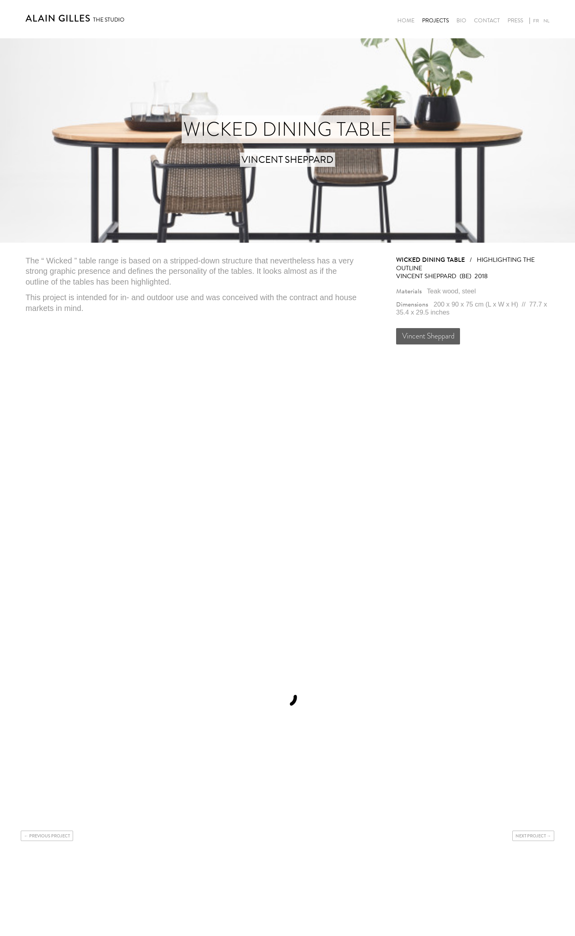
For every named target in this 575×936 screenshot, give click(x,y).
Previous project (49, 836)
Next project (531, 836)
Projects (435, 20)
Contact (487, 20)
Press (515, 20)
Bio (461, 20)
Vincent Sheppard (428, 335)
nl (546, 20)
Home (405, 20)
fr (536, 20)
